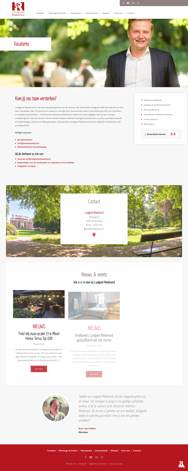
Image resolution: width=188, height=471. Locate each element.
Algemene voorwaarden (98, 464)
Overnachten (92, 13)
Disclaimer (82, 464)
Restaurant (76, 13)
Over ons (118, 13)
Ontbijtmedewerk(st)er (28, 143)
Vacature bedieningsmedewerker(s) (34, 159)
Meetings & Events (57, 13)
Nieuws (106, 13)
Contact (131, 13)
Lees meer (38, 370)
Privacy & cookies (116, 464)
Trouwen (40, 13)
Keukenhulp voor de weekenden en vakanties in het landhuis (45, 162)
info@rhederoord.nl (94, 230)
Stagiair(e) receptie (26, 166)
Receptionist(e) (24, 139)
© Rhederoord (70, 464)
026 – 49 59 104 (94, 226)
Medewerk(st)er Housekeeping (31, 146)
